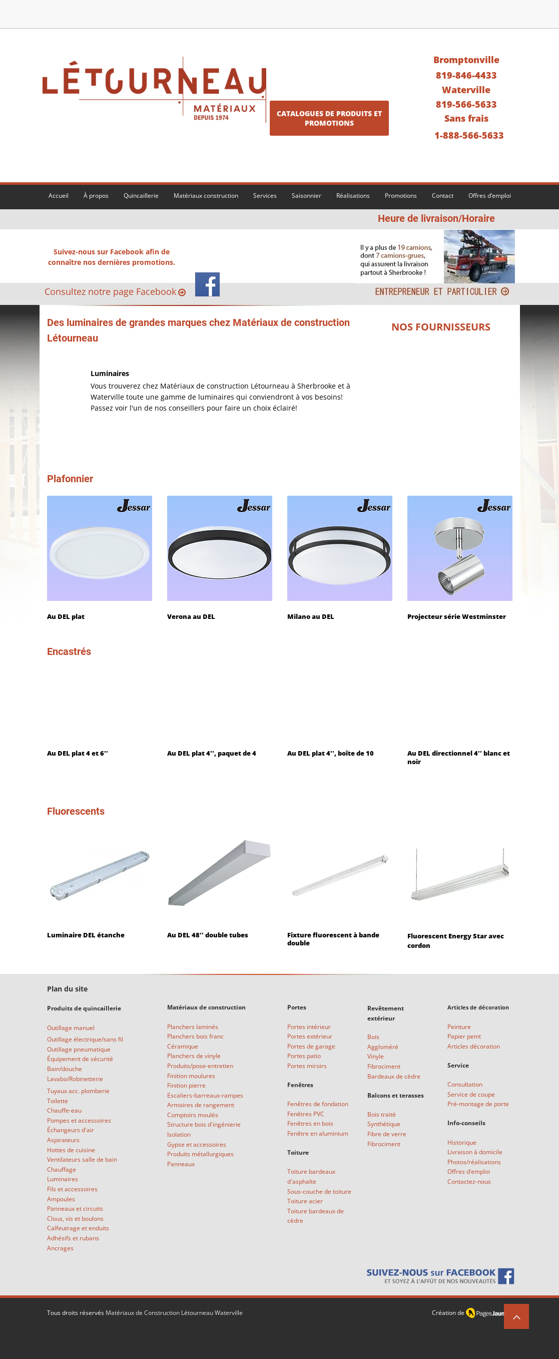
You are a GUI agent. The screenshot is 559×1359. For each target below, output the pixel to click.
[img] (441, 357)
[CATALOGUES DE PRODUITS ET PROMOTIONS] (329, 118)
